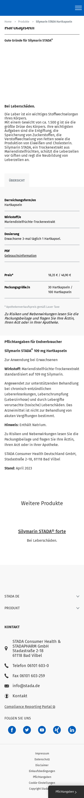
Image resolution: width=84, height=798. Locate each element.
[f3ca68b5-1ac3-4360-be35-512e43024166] (42, 730)
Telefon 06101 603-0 (26, 665)
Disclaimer (42, 765)
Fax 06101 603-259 (24, 676)
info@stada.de (22, 686)
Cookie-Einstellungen (42, 782)
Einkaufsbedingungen (42, 771)
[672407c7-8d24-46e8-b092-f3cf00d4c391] (12, 730)
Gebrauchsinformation (20, 256)
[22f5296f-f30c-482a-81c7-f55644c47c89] (57, 730)
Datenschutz (42, 759)
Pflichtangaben (42, 777)
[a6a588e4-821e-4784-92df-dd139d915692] (27, 730)
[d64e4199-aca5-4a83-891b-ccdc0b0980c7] (72, 730)
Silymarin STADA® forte (42, 531)
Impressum (42, 753)
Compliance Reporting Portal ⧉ (29, 707)
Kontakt (15, 696)
